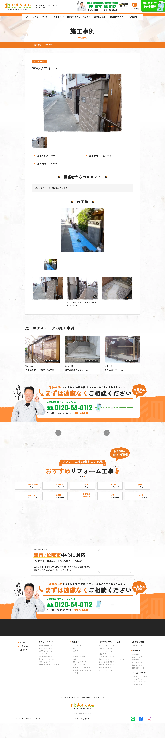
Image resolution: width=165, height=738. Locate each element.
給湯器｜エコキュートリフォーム (51, 680)
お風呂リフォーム (45, 666)
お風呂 (75, 666)
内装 (75, 674)
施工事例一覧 (77, 661)
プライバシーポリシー (34, 734)
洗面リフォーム (105, 669)
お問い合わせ (25, 661)
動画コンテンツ (138, 680)
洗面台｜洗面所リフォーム (49, 671)
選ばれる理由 (137, 661)
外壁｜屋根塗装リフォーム (109, 677)
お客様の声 (138, 700)
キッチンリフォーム (46, 663)
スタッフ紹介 (137, 672)
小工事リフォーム (106, 685)
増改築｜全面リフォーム (108, 680)
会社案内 (135, 669)
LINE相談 (24, 665)
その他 (75, 688)
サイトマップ (18, 734)
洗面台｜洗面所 (79, 671)
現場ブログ (138, 694)
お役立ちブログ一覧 (139, 691)
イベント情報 (137, 677)
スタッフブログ (140, 697)
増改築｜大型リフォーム (48, 661)
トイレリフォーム (45, 669)
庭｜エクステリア (80, 677)
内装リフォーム (105, 682)
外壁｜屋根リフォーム (47, 677)
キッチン (76, 663)
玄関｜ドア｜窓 (79, 680)
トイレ (75, 669)
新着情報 (135, 675)
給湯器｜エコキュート (81, 682)
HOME (22, 657)
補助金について (138, 683)
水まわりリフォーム (46, 674)
